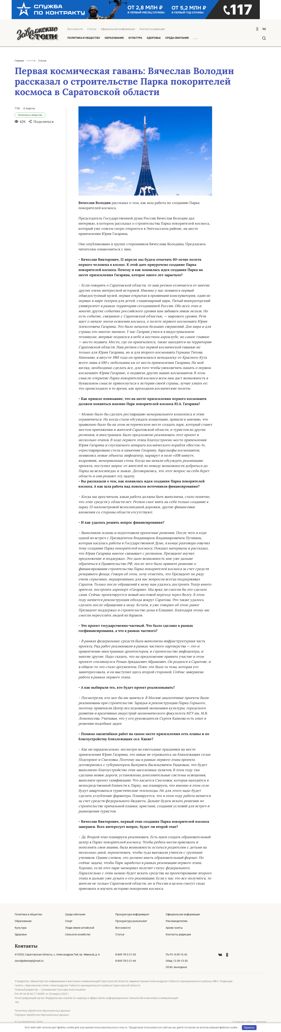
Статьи (119, 934)
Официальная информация (118, 29)
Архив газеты (174, 927)
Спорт (69, 921)
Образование (114, 37)
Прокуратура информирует (132, 914)
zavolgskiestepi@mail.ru (29, 960)
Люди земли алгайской (79, 927)
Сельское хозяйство (77, 934)
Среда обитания (177, 37)
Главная (19, 60)
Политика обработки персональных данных (42, 1010)
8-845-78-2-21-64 (125, 960)
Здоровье (154, 37)
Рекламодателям (176, 921)
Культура (135, 37)
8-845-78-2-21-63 (125, 954)
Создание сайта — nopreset (249, 1021)
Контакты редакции (152, 29)
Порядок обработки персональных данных (42, 1014)
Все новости (75, 29)
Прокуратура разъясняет (131, 921)
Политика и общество (83, 37)
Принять (249, 1027)
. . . (195, 38)
